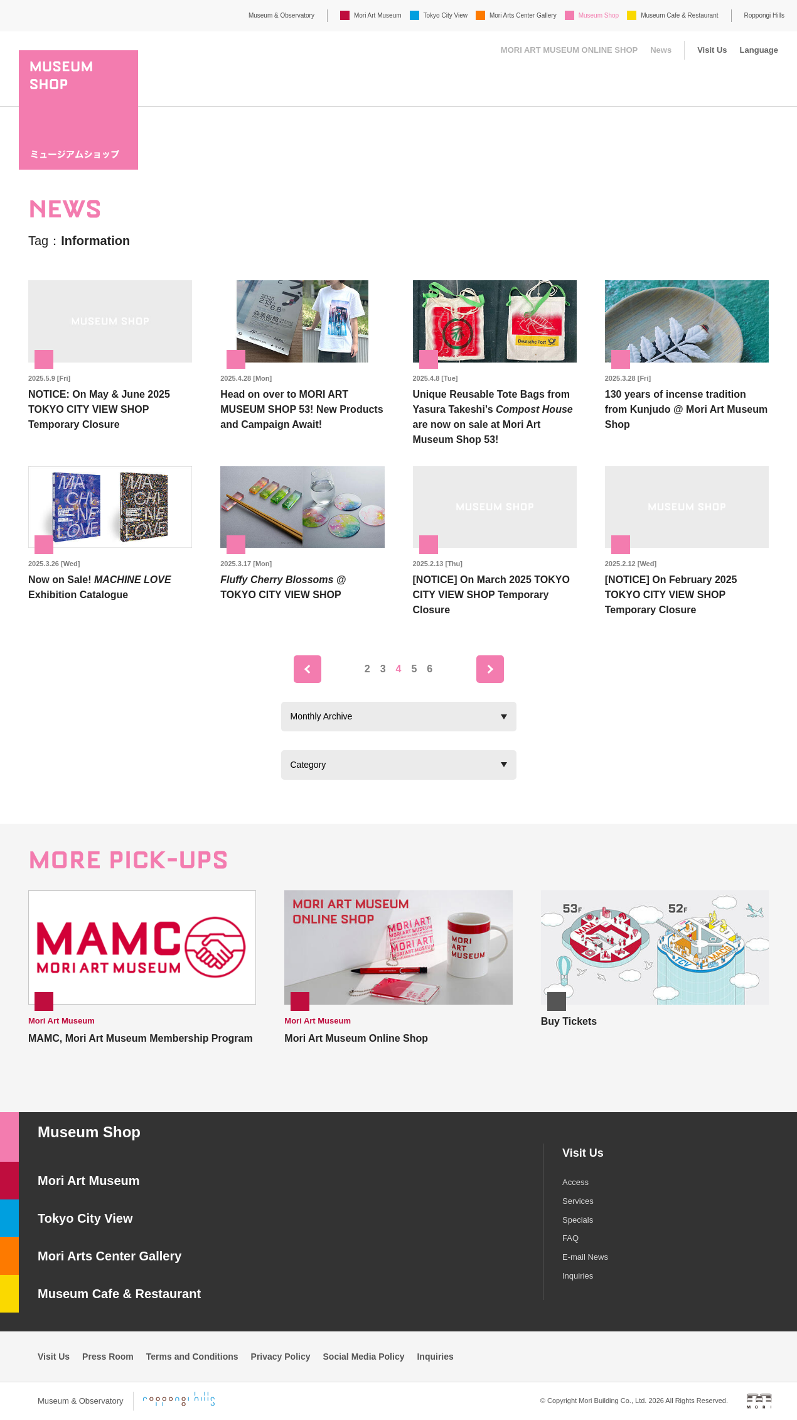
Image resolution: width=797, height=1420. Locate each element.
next (490, 669)
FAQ (570, 1238)
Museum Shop (599, 15)
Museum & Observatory (281, 15)
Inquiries (577, 1276)
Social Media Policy (364, 1357)
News (660, 50)
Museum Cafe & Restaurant (679, 15)
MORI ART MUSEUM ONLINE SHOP (569, 50)
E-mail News (585, 1257)
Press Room (108, 1357)
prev (307, 669)
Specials (577, 1220)
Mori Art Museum (378, 15)
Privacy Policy (281, 1357)
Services (578, 1201)
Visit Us (712, 50)
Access (575, 1182)
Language (759, 50)
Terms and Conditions (192, 1357)
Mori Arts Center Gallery (523, 15)
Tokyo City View (446, 15)
